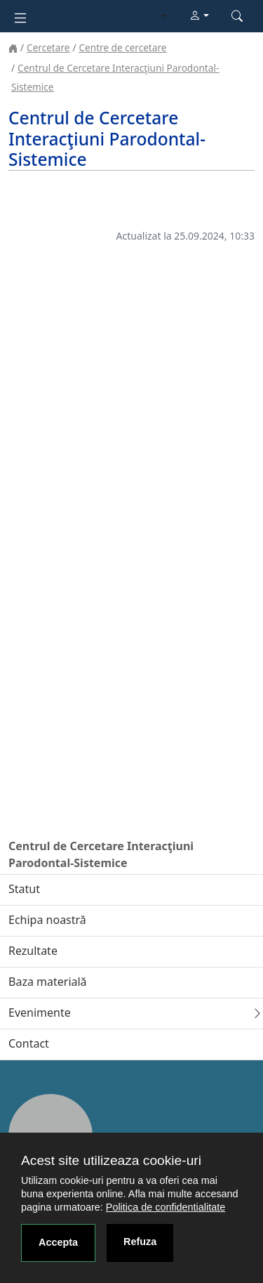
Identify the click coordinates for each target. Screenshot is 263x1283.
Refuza (139, 1241)
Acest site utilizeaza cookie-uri (111, 1160)
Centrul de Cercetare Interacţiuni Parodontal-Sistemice (101, 854)
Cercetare (48, 47)
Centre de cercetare (122, 47)
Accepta (58, 1242)
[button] (199, 16)
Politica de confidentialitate (165, 1207)
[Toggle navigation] (20, 17)
